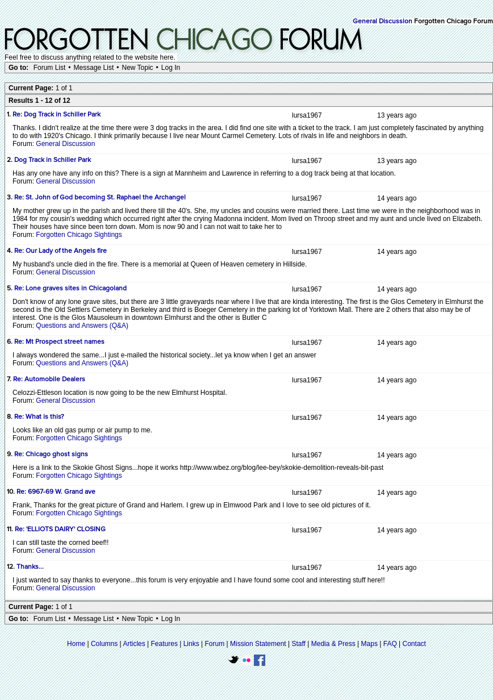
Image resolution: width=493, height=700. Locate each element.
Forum (215, 644)
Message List (94, 68)
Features (164, 644)
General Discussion (382, 21)
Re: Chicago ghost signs (51, 454)
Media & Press (333, 644)
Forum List (50, 68)
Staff (298, 644)
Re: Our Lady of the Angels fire (60, 251)
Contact (414, 644)
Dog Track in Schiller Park (52, 160)
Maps (369, 644)
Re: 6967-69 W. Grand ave (55, 492)
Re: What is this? (39, 417)
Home (76, 644)
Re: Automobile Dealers (49, 379)
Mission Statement (258, 644)
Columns (104, 644)
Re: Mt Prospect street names (59, 342)
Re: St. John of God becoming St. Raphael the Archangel (100, 197)
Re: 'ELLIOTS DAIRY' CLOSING (60, 529)
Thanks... (30, 567)
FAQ (390, 644)
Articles (134, 644)
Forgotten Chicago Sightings (79, 235)
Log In (170, 68)
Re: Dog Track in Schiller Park (56, 114)
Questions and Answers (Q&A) (82, 326)
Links (191, 644)
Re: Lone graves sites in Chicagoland (70, 288)
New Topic (137, 68)
